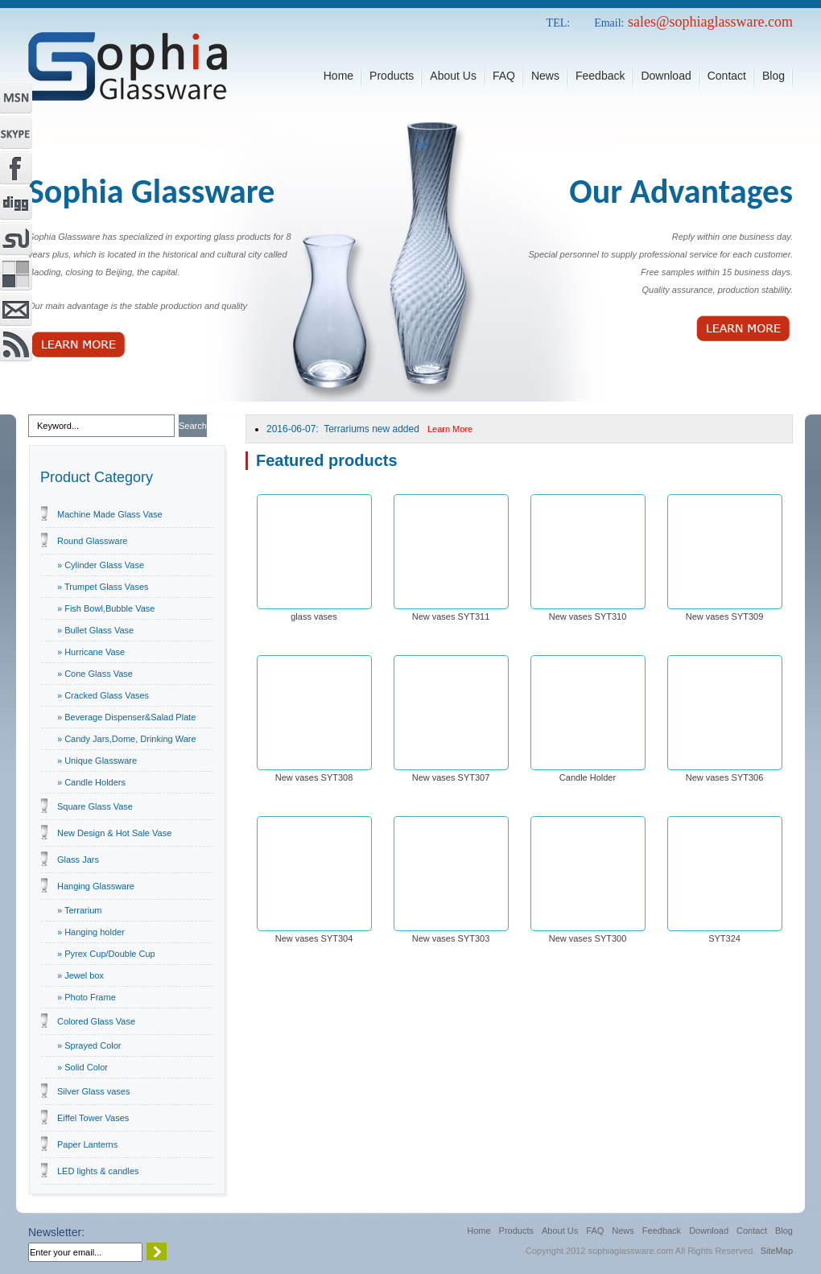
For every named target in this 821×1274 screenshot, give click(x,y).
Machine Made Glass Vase (110, 514)
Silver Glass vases (93, 1091)
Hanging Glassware (95, 886)
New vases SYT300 (588, 938)
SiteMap (777, 1250)
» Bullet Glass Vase (95, 630)
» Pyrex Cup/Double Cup (106, 954)
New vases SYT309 (725, 616)
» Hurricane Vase (91, 652)
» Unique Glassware (97, 760)
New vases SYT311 (451, 616)
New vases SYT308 (314, 777)
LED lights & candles (98, 1171)
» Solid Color (82, 1067)
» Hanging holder (91, 932)
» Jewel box (80, 975)
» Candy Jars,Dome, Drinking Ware (126, 739)
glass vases (313, 616)
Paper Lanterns (87, 1144)
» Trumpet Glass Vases (103, 587)
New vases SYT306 (725, 777)
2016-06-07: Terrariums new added (369, 429)
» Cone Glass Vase (95, 673)
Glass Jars (78, 859)
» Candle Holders (91, 782)
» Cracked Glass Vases (103, 695)
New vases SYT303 (451, 938)
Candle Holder (587, 777)
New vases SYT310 (588, 616)
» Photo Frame (86, 997)
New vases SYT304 (314, 938)
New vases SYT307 (451, 777)
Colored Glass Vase (96, 1021)
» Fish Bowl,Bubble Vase (106, 608)
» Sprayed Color (89, 1045)
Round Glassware (92, 541)
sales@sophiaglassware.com (710, 22)
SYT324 (724, 938)
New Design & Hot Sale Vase (114, 833)
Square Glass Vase (95, 806)
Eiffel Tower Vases (93, 1118)
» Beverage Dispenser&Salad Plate (126, 717)
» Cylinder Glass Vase (100, 565)
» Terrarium (79, 910)
